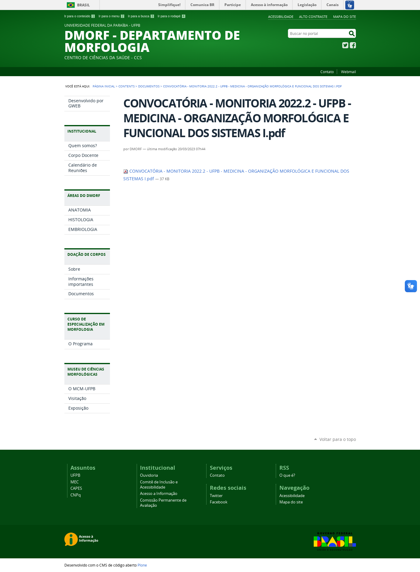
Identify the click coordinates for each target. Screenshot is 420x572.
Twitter (345, 45)
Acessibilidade (280, 16)
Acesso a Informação (158, 493)
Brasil (83, 5)
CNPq (75, 495)
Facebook (353, 45)
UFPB (75, 475)
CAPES (76, 488)
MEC (74, 482)
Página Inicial (104, 86)
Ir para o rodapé (172, 16)
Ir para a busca (141, 16)
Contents (126, 86)
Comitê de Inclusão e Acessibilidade (159, 484)
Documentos (148, 86)
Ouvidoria (149, 475)
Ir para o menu (112, 16)
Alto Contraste (313, 16)
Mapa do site (344, 16)
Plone (142, 565)
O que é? (287, 475)
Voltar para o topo (337, 439)
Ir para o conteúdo (79, 16)
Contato (327, 71)
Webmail (348, 71)
